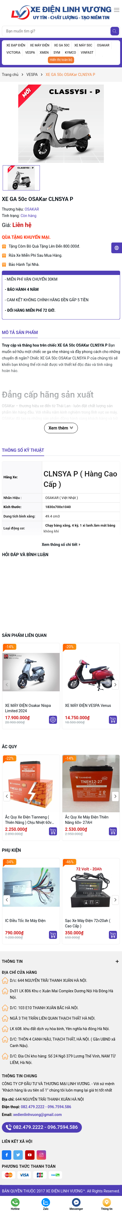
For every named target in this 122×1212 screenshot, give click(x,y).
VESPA (30, 52)
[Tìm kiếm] (114, 31)
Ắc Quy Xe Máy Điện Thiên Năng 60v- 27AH (86, 820)
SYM (57, 52)
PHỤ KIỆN (11, 850)
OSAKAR (103, 45)
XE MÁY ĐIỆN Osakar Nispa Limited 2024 (28, 708)
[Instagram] (41, 1155)
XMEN (44, 52)
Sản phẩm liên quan (24, 635)
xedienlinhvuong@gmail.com (37, 1114)
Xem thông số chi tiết (61, 544)
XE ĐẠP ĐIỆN (15, 45)
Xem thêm (60, 428)
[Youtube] (30, 1155)
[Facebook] (6, 1155)
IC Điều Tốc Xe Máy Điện (25, 921)
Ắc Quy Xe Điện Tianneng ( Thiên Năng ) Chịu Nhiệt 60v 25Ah (28, 820)
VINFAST (87, 52)
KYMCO (70, 52)
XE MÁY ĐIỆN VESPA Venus (88, 705)
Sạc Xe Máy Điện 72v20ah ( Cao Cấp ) (87, 923)
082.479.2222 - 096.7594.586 (46, 1107)
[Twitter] (18, 1155)
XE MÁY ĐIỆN (39, 45)
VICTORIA (13, 52)
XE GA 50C (62, 45)
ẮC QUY (9, 746)
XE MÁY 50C (83, 45)
